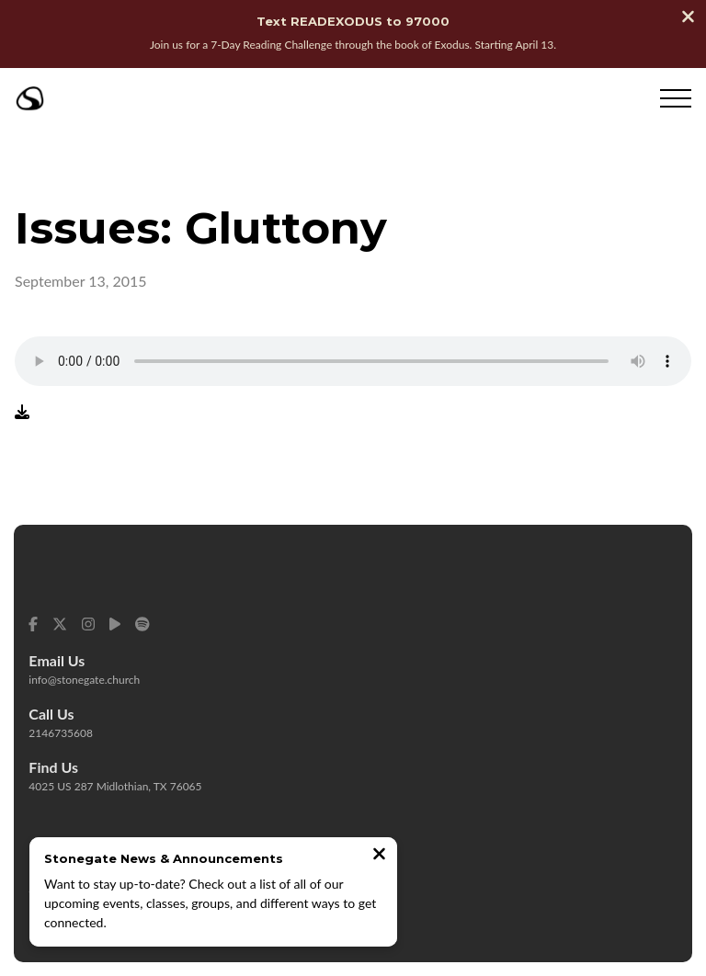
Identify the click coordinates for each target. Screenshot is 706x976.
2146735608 (60, 733)
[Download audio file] (22, 411)
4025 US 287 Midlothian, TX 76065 (114, 786)
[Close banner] (688, 18)
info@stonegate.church (84, 680)
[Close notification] (379, 855)
